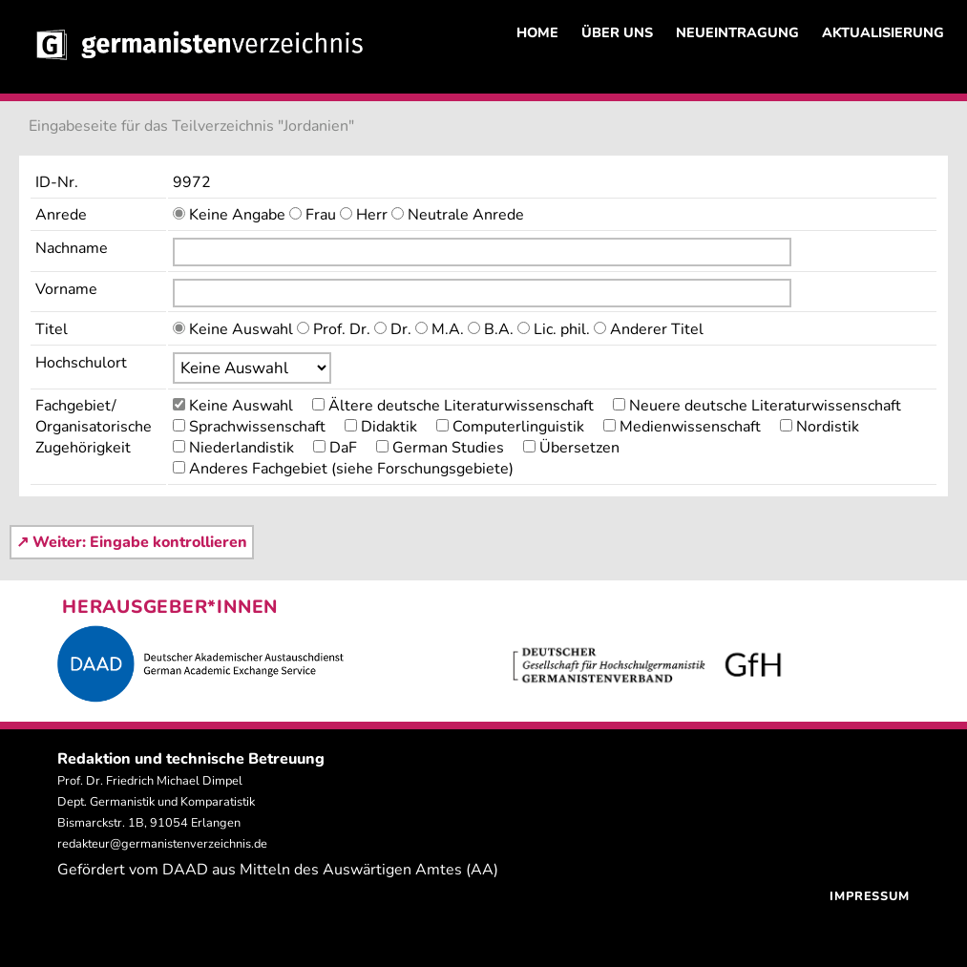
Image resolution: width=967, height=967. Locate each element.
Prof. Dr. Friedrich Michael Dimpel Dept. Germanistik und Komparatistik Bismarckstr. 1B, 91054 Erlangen (156, 801)
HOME (537, 32)
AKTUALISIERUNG (883, 32)
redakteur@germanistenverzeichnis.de (162, 843)
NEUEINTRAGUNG (737, 32)
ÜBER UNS (617, 32)
